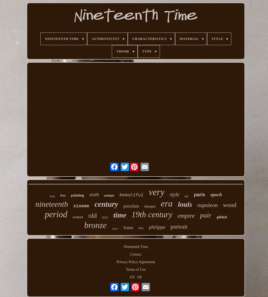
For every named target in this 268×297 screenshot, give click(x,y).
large (52, 196)
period (56, 214)
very (156, 192)
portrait (179, 226)
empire (186, 215)
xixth (94, 194)
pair (205, 215)
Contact (136, 254)
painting (77, 195)
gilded (222, 217)
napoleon (207, 205)
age (187, 196)
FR (139, 277)
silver (115, 228)
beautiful (131, 195)
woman (77, 217)
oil (105, 217)
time (119, 215)
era (166, 203)
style (174, 194)
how (141, 228)
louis (185, 204)
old (92, 215)
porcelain (131, 206)
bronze (95, 225)
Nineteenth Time (136, 247)
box (63, 195)
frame (128, 227)
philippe (157, 227)
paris (199, 194)
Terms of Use (136, 270)
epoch (216, 194)
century (106, 204)
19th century (152, 214)
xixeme (81, 206)
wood (229, 205)
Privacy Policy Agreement (136, 262)
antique (109, 195)
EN (132, 277)
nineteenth (51, 204)
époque (149, 206)
